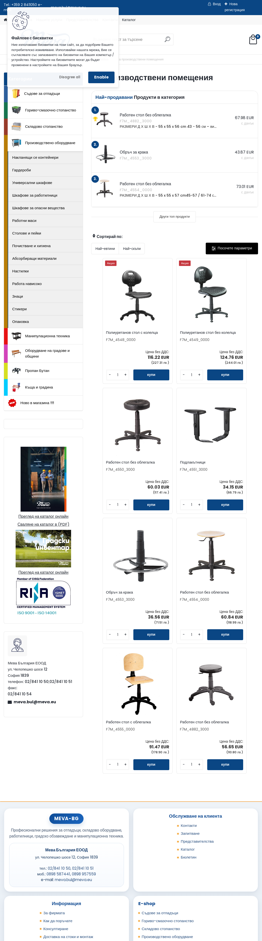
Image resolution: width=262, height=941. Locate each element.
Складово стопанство (37, 126)
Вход (217, 3)
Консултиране (55, 852)
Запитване (190, 757)
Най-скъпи (132, 248)
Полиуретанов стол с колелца (115, 335)
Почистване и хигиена (31, 245)
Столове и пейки (26, 233)
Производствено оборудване (43, 143)
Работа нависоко (27, 283)
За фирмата (54, 836)
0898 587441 (58, 798)
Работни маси (24, 220)
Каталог (129, 19)
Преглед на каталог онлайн (43, 516)
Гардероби (21, 170)
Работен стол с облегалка (137, 603)
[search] (167, 41)
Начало (15, 908)
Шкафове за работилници (34, 195)
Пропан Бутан (30, 371)
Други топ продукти (175, 216)
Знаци (17, 296)
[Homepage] (5, 20)
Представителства (197, 765)
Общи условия (56, 868)
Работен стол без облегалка (223, 335)
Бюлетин (188, 781)
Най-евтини (105, 248)
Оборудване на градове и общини (41, 353)
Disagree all (69, 77)
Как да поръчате (57, 844)
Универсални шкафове (32, 182)
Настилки (20, 271)
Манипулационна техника (41, 336)
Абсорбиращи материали (34, 258)
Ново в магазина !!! (31, 403)
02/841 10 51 (83, 792)
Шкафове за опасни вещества (38, 207)
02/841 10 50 (59, 792)
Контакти (189, 749)
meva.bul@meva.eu (35, 702)
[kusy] (105, 379)
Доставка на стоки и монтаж (68, 860)
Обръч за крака (165, 467)
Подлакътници (109, 467)
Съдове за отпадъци (36, 94)
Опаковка (20, 321)
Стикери (19, 309)
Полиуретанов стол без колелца (172, 335)
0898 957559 (84, 798)
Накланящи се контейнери (35, 157)
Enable (101, 77)
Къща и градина (32, 387)
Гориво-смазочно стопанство (44, 110)
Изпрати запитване (77, 908)
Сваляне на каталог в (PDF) (43, 524)
